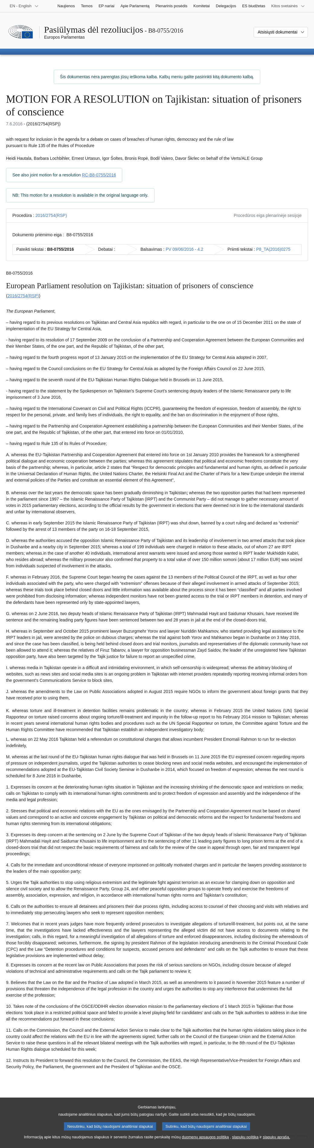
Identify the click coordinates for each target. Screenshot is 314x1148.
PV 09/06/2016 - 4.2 (184, 249)
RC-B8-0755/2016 (99, 175)
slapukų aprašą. (276, 1143)
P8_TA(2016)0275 (273, 249)
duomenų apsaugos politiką (205, 1143)
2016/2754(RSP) (51, 215)
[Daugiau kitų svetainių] (288, 6)
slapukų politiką (245, 1143)
